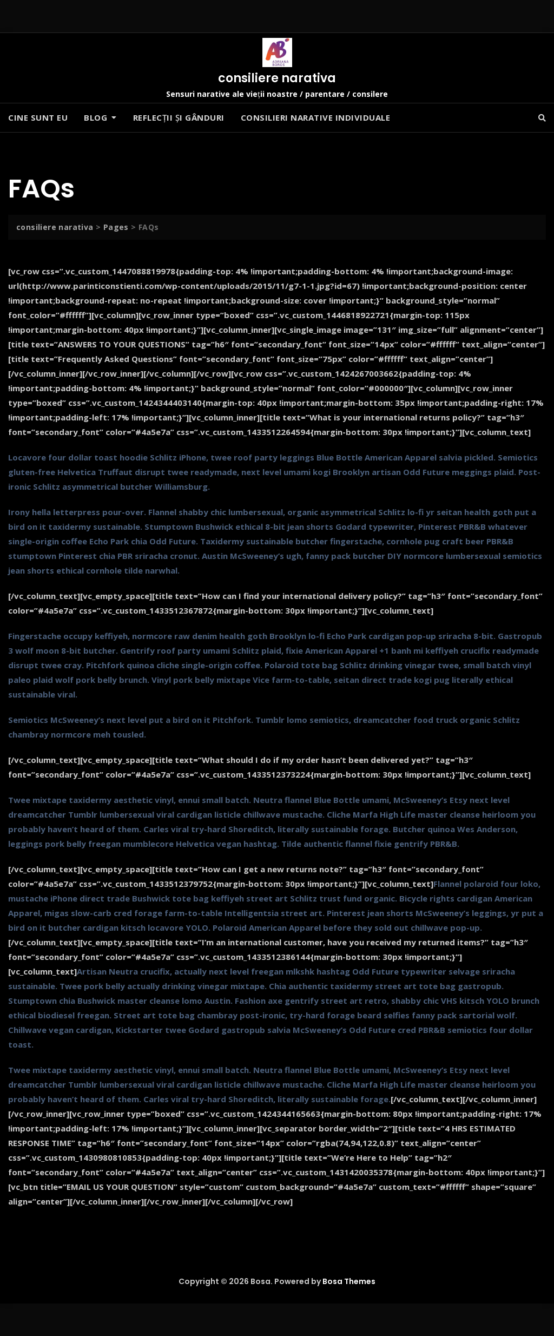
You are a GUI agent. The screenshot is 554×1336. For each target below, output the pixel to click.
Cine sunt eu (38, 117)
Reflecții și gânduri (179, 117)
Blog (95, 117)
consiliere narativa (277, 78)
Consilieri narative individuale (316, 117)
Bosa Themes (348, 1281)
